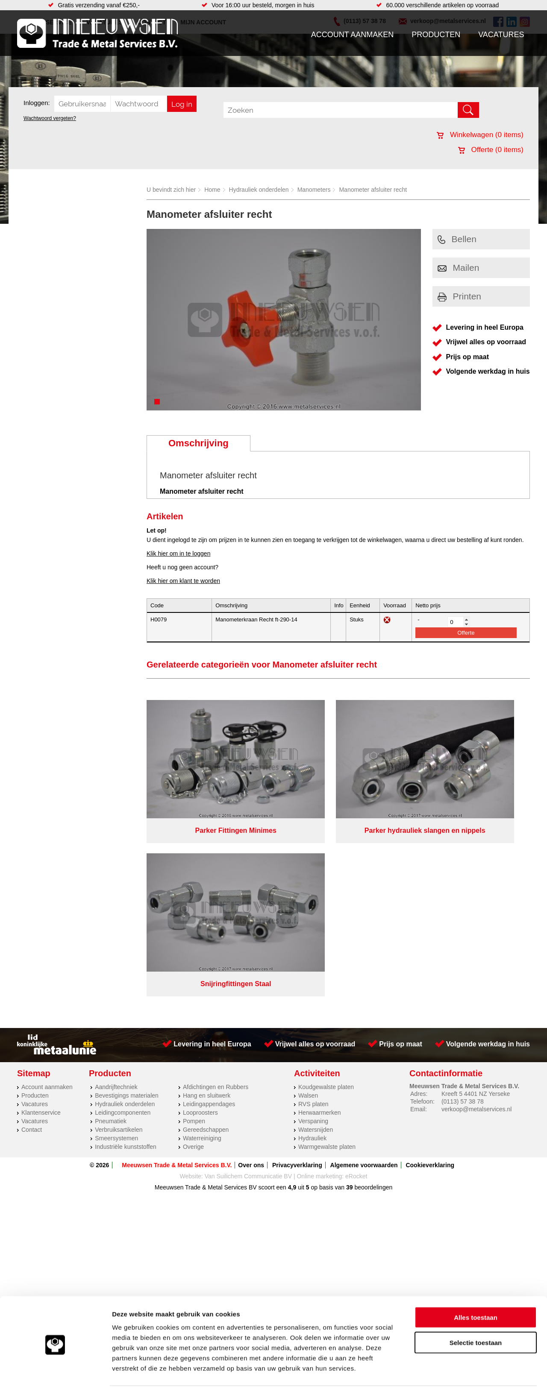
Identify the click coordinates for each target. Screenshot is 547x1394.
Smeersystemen (116, 954)
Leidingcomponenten (122, 928)
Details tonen (461, 1377)
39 (349, 1003)
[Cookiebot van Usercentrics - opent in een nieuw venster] (55, 1377)
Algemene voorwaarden (364, 981)
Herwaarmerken (319, 928)
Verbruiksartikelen (118, 946)
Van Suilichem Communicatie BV (248, 992)
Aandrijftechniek (116, 903)
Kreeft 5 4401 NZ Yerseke (475, 910)
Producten (436, 34)
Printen (460, 296)
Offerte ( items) (490, 150)
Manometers (314, 189)
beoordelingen (373, 1003)
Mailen (458, 267)
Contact (31, 946)
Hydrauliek (312, 954)
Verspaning (313, 937)
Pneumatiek (110, 937)
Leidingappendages (209, 920)
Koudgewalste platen (326, 903)
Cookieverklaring (430, 981)
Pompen (194, 937)
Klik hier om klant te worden (183, 580)
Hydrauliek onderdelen (259, 189)
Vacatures (501, 34)
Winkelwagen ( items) (480, 135)
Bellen (457, 239)
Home (212, 189)
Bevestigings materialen (127, 911)
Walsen (308, 911)
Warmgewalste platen (327, 963)
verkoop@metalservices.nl (476, 925)
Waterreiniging (202, 954)
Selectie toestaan (476, 1317)
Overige (193, 963)
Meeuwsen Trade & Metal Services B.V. (177, 981)
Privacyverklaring (297, 981)
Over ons (251, 981)
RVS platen (313, 920)
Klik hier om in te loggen (178, 553)
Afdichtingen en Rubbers (215, 903)
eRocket (356, 992)
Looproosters (200, 928)
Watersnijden (315, 946)
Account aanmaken (352, 34)
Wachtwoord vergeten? (50, 118)
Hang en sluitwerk (206, 911)
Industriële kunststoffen (125, 963)
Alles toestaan (475, 1291)
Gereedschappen (206, 946)
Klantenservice (41, 928)
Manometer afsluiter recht (373, 189)
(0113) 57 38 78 (462, 917)
